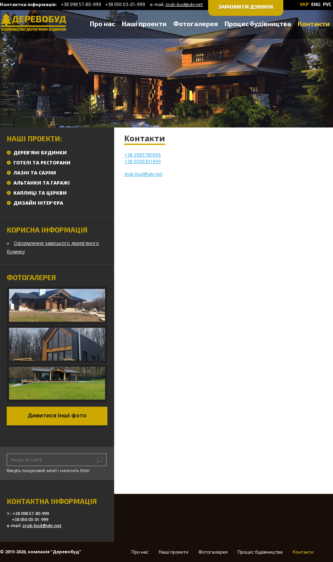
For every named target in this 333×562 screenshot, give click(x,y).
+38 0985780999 (142, 155)
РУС (327, 4)
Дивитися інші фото (57, 415)
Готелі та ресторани (41, 162)
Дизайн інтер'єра (38, 203)
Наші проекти (144, 23)
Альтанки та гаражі (41, 183)
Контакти (314, 23)
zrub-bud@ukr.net (184, 4)
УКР (304, 4)
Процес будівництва (258, 23)
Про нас (102, 23)
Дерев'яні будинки (40, 152)
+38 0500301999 (142, 161)
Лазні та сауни (34, 172)
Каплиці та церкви (40, 193)
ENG (316, 4)
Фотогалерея (195, 23)
